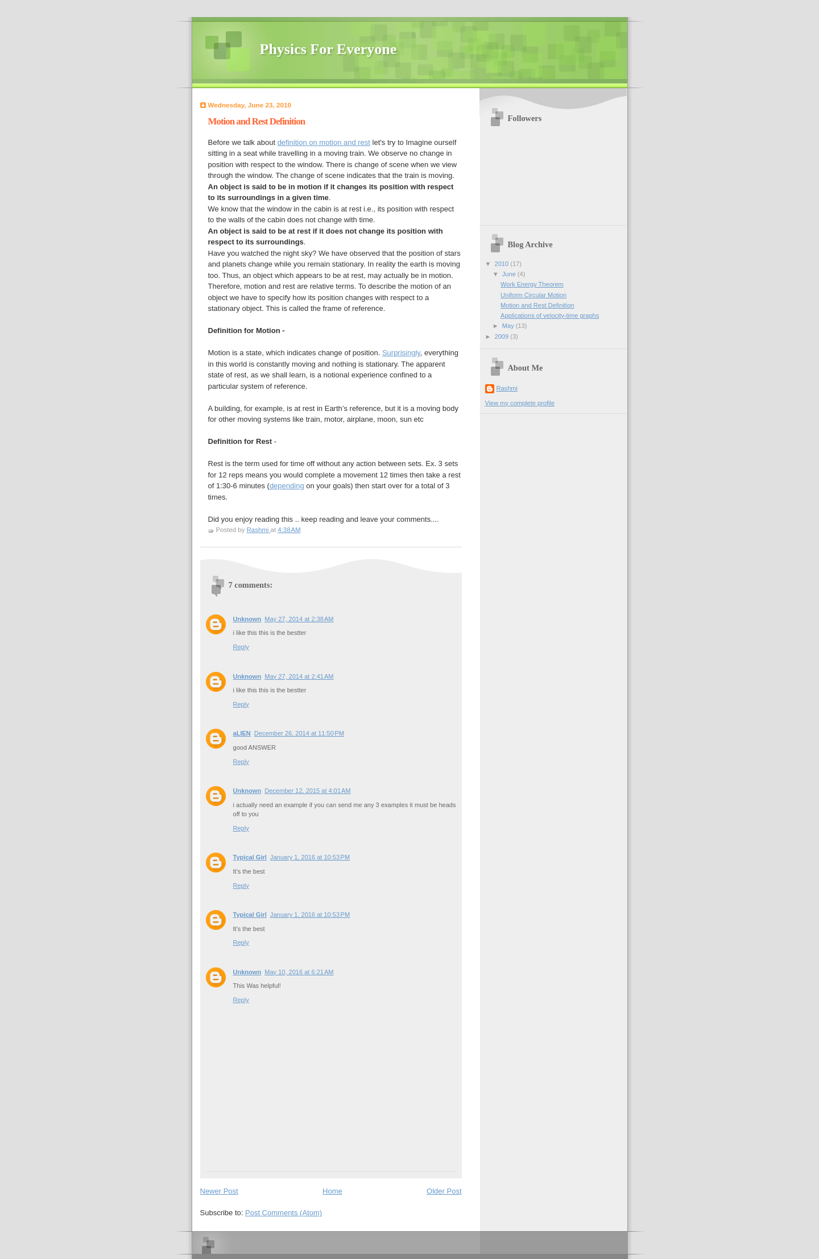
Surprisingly (401, 352)
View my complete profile (520, 403)
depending (287, 485)
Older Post (444, 1191)
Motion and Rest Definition (537, 305)
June (510, 274)
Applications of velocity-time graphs (549, 315)
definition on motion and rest (324, 142)
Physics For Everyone (328, 49)
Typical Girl (250, 857)
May (509, 325)
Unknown (247, 619)
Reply (241, 646)
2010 (503, 263)
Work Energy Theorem (532, 284)
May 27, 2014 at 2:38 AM (298, 619)
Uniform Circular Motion (533, 295)
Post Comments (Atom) (283, 1212)
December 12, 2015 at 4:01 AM (307, 790)
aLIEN (242, 733)
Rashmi (507, 388)
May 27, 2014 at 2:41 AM (298, 676)
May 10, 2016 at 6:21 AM (298, 972)
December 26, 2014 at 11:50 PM (299, 733)
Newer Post (219, 1191)
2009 (503, 336)
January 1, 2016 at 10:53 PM (310, 857)
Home (332, 1191)
